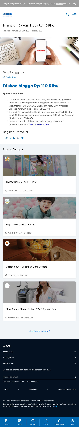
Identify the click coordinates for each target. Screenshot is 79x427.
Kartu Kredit (10, 77)
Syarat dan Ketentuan (67, 389)
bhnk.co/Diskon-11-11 (39, 124)
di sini (55, 406)
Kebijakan (33, 389)
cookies (59, 4)
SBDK (5, 389)
